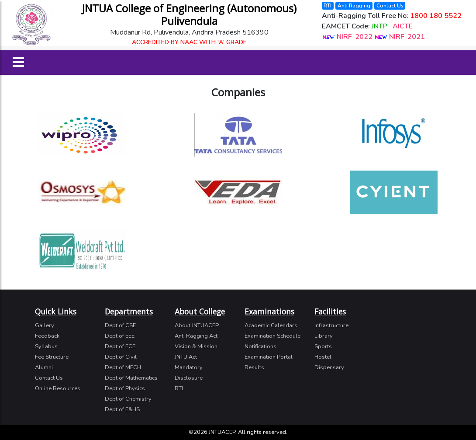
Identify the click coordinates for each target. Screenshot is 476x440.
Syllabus (46, 346)
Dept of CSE (120, 325)
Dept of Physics (125, 388)
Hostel (322, 357)
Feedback (47, 336)
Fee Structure (52, 357)
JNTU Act (186, 357)
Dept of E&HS (122, 409)
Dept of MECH (123, 367)
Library (323, 336)
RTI (327, 5)
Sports (323, 346)
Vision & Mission (196, 346)
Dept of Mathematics (131, 378)
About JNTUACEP (197, 325)
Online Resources (57, 388)
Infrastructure (331, 325)
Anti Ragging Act (196, 336)
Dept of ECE (120, 346)
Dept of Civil (121, 357)
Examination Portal (269, 357)
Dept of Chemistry (128, 399)
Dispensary (329, 367)
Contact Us (390, 5)
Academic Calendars (271, 325)
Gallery (44, 325)
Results (254, 367)
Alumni (44, 367)
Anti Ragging (354, 5)
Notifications (260, 346)
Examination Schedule (272, 336)
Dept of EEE (120, 336)
